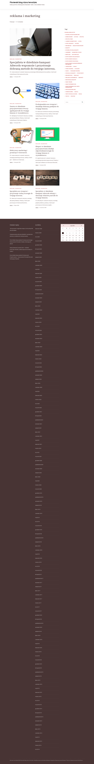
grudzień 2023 (38, 334)
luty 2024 (37, 325)
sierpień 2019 (38, 504)
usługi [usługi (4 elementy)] (67, 96)
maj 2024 (37, 313)
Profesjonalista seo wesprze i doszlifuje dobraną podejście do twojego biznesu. (47, 106)
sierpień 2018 (38, 541)
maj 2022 (37, 390)
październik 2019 (39, 496)
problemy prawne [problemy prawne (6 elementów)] (75, 70)
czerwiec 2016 (38, 639)
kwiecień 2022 (38, 395)
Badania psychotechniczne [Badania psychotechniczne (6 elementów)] (72, 34)
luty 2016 (37, 655)
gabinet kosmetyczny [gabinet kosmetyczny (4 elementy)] (71, 41)
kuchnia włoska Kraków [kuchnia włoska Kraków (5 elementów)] (71, 50)
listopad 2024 (38, 289)
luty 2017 (37, 606)
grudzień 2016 (38, 614)
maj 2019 (37, 517)
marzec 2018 (38, 561)
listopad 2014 (38, 712)
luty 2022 (37, 403)
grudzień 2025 (38, 244)
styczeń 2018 (38, 569)
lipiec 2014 (37, 728)
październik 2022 (39, 370)
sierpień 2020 (38, 472)
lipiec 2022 (37, 382)
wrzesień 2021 (38, 423)
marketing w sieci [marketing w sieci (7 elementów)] (76, 52)
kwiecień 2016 (38, 647)
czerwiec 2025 (38, 264)
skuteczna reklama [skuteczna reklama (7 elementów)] (70, 89)
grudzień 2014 (38, 708)
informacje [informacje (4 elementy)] (68, 45)
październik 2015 (39, 671)
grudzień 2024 (38, 285)
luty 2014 (37, 748)
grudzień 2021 (38, 411)
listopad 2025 (38, 248)
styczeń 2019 (38, 525)
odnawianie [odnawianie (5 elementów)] (68, 66)
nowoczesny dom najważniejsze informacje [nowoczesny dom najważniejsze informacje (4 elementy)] (73, 64)
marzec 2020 (38, 484)
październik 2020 (39, 464)
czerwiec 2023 (38, 346)
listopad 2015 (38, 667)
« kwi (63, 225)
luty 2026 (37, 236)
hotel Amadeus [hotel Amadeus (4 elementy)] (69, 43)
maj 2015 (37, 687)
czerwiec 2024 (38, 309)
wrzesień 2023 (38, 338)
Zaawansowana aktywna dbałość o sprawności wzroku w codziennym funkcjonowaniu (21, 234)
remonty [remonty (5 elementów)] (81, 77)
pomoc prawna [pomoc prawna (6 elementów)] (69, 68)
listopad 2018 (38, 533)
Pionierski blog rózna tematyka (23, 2)
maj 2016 (37, 643)
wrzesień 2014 (38, 720)
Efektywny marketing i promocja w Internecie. (18, 151)
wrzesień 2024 (38, 297)
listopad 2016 (38, 618)
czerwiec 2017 (38, 594)
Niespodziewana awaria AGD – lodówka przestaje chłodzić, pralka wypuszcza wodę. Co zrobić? (21, 249)
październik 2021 (39, 419)
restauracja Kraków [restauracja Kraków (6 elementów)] (70, 79)
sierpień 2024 (38, 301)
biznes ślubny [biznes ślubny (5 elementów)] (69, 36)
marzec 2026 (38, 232)
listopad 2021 (38, 415)
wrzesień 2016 (38, 626)
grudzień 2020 (38, 460)
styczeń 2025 (38, 281)
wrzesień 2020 (38, 468)
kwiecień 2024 (38, 317)
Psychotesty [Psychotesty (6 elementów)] (80, 73)
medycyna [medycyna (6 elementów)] (67, 54)
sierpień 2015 (38, 675)
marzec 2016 (38, 651)
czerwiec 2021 (38, 435)
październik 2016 (39, 622)
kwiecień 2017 (38, 598)
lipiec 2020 (37, 476)
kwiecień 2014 (38, 740)
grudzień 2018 (38, 529)
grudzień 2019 (38, 492)
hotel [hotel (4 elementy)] (80, 41)
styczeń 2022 (38, 407)
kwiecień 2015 (38, 691)
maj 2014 (37, 736)
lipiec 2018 (37, 545)
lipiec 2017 (37, 590)
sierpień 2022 (38, 378)
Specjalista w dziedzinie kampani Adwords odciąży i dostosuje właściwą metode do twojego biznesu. (47, 194)
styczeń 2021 (38, 456)
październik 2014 (39, 716)
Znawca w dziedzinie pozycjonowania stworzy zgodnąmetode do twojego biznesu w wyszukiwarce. (20, 109)
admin (11, 76)
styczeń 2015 (38, 704)
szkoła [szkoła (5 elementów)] (76, 91)
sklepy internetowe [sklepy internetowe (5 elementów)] (70, 84)
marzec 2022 (38, 399)
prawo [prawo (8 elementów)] (67, 70)
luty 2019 (37, 521)
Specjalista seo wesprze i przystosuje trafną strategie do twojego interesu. (21, 193)
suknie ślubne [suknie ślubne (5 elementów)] (69, 91)
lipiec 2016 (37, 635)
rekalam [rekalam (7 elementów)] (76, 75)
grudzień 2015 (38, 663)
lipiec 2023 (37, 342)
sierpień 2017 (38, 586)
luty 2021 (37, 452)
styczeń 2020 (38, 488)
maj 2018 (37, 553)
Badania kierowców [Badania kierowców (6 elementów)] (70, 32)
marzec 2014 (38, 744)
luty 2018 (37, 565)
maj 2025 (37, 268)
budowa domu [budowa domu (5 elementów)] (69, 39)
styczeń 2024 (38, 329)
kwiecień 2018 (38, 557)
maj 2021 (37, 439)
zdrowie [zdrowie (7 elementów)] (73, 96)
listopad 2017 (38, 574)
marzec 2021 (38, 447)
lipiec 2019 (37, 508)
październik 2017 (39, 578)
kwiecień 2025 (38, 273)
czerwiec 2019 (38, 512)
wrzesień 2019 (38, 500)
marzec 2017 (38, 602)
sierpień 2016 (38, 630)
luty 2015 (37, 700)
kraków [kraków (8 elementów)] (67, 47)
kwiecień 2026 (38, 228)
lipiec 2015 (37, 679)
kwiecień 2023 (38, 354)
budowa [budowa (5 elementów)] (82, 36)
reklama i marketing (16, 59)
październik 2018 (39, 537)
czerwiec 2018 (38, 549)
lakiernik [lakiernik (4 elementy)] (67, 52)
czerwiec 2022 (38, 386)
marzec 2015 (38, 696)
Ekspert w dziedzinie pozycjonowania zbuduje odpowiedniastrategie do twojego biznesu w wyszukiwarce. (45, 150)
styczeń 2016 (38, 659)
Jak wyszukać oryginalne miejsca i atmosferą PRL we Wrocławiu (21, 229)
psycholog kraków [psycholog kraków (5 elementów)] (70, 73)
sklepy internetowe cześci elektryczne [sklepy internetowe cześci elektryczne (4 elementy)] (72, 87)
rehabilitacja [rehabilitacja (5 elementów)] (68, 75)
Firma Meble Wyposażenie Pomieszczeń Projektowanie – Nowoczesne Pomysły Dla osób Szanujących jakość (21, 256)
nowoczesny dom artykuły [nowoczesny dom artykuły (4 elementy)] (72, 56)
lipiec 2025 (37, 260)
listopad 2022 (38, 366)
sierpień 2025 (38, 256)
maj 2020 (37, 480)
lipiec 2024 (37, 305)
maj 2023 (37, 350)
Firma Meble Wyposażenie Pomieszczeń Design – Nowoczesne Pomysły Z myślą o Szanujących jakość (21, 241)
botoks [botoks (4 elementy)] (76, 36)
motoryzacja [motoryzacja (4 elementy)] (75, 54)
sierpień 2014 (38, 724)
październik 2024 (39, 293)
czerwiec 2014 (38, 732)
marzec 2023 (38, 358)
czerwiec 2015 (38, 683)
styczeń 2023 (38, 362)
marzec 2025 (38, 277)
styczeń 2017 (38, 610)
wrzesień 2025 (38, 252)
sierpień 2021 (38, 427)
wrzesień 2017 (38, 582)
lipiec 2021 (37, 431)
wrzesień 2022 (38, 374)
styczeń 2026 (38, 240)
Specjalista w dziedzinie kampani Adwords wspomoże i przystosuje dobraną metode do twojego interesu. (33, 65)
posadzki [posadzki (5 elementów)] (77, 68)
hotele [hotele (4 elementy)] (77, 43)
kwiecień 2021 (38, 443)
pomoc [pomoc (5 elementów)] (75, 66)
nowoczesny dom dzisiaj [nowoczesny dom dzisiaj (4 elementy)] (71, 61)
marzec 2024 (38, 321)
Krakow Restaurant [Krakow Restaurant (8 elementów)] (78, 45)
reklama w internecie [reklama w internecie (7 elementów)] (71, 77)
